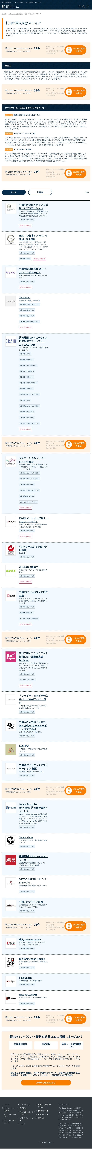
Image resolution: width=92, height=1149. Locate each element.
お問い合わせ (43, 1111)
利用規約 (23, 1109)
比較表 (40, 193)
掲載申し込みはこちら (46, 1083)
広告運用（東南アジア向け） (28, 383)
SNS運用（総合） (25, 259)
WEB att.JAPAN (28, 995)
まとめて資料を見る (79, 49)
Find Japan (25, 978)
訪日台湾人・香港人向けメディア (30, 304)
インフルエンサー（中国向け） (29, 618)
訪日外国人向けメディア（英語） (30, 322)
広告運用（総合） (25, 354)
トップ (6, 1105)
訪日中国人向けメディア (27, 220)
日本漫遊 (24, 746)
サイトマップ (43, 1115)
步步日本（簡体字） (30, 567)
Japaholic (24, 297)
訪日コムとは (25, 1105)
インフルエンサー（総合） (28, 680)
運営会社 (41, 1119)
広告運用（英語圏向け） (27, 371)
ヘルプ (22, 1125)
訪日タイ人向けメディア (27, 310)
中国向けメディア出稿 (31, 902)
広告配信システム (25, 400)
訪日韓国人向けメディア (27, 418)
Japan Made (26, 837)
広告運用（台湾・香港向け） (28, 365)
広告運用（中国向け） (26, 359)
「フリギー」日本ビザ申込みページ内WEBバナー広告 (33, 700)
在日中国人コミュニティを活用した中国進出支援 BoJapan (33, 657)
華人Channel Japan (30, 940)
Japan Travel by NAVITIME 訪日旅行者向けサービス (33, 808)
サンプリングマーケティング (28, 502)
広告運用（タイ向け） (26, 389)
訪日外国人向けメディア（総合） (30, 394)
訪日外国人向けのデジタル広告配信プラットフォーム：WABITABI (33, 341)
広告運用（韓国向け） (26, 377)
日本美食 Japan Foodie (32, 959)
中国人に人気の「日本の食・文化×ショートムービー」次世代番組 (33, 726)
